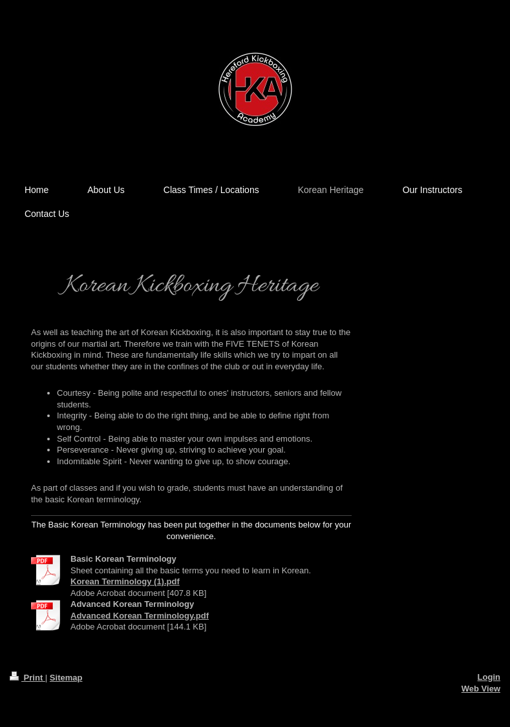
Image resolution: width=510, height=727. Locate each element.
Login (489, 677)
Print (27, 677)
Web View (481, 688)
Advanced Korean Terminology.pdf (139, 615)
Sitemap (66, 677)
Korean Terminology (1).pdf (125, 581)
